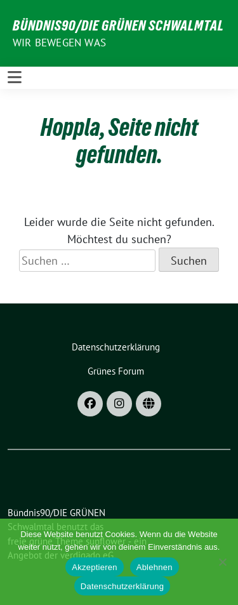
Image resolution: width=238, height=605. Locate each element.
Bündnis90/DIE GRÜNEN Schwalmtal (118, 25)
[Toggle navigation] (14, 77)
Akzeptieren (94, 567)
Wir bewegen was (59, 43)
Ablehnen (154, 567)
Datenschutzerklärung (122, 586)
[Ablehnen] (222, 561)
